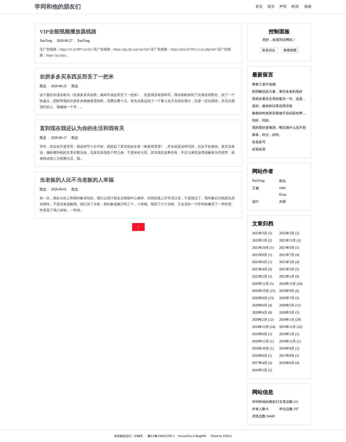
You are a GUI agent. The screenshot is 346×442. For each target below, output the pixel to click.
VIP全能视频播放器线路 (68, 32)
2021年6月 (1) (262, 262)
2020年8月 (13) (263, 298)
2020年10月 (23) (263, 291)
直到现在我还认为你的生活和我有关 (82, 128)
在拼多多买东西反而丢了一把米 (77, 77)
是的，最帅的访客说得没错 (272, 106)
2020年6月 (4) (262, 305)
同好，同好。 (262, 120)
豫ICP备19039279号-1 (161, 436)
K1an (282, 194)
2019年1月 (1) (289, 334)
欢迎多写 (259, 142)
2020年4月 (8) (262, 312)
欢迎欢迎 (259, 149)
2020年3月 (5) (289, 312)
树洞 (295, 6)
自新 (282, 201)
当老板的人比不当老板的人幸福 (77, 180)
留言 (271, 6)
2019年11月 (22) (290, 327)
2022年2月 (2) (289, 233)
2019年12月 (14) (263, 327)
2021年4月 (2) (262, 269)
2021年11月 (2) (290, 240)
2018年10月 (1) (263, 348)
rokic (282, 188)
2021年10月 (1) (263, 247)
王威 (255, 188)
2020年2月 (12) (263, 319)
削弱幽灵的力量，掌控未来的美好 (277, 91)
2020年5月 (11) (290, 305)
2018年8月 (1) (262, 355)
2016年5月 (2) (262, 370)
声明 (283, 6)
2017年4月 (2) (262, 363)
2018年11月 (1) (290, 341)
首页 (259, 6)
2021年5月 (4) (289, 262)
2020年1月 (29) (290, 319)
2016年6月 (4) (289, 363)
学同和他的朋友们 (58, 7)
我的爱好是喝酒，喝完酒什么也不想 (279, 127)
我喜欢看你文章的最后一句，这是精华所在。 (285, 99)
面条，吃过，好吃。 (267, 135)
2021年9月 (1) (289, 247)
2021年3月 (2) (289, 269)
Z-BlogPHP (199, 436)
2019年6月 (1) (262, 334)
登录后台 (268, 50)
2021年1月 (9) (289, 276)
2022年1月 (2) (262, 240)
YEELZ (227, 436)
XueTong (46, 40)
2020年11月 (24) (290, 283)
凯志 (43, 86)
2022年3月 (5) (262, 233)
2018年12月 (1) (263, 341)
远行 (255, 201)
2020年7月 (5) (289, 298)
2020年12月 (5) (263, 283)
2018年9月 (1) (289, 348)
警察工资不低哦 (264, 84)
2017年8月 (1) (289, 355)
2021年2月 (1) (262, 276)
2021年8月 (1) (262, 255)
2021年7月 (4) (289, 255)
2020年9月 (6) (289, 291)
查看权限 (290, 50)
